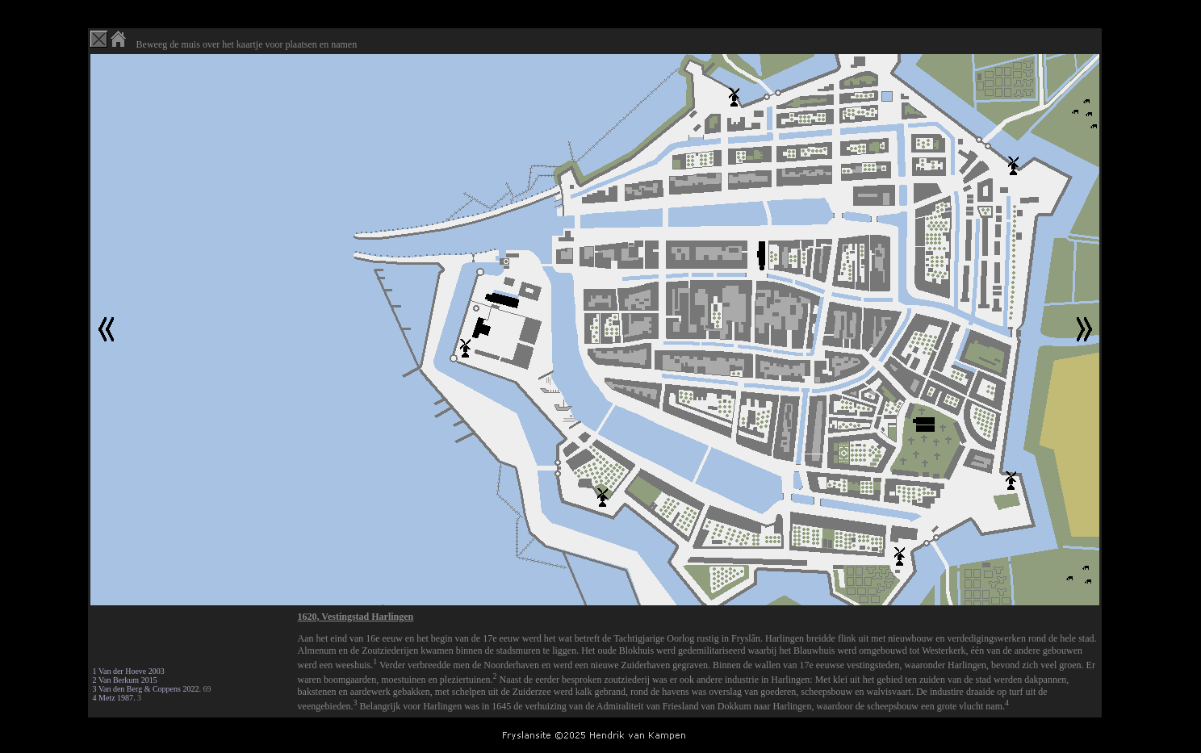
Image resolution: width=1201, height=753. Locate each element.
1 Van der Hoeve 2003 (129, 671)
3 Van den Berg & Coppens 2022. (147, 688)
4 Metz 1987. (114, 697)
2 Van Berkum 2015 (125, 680)
